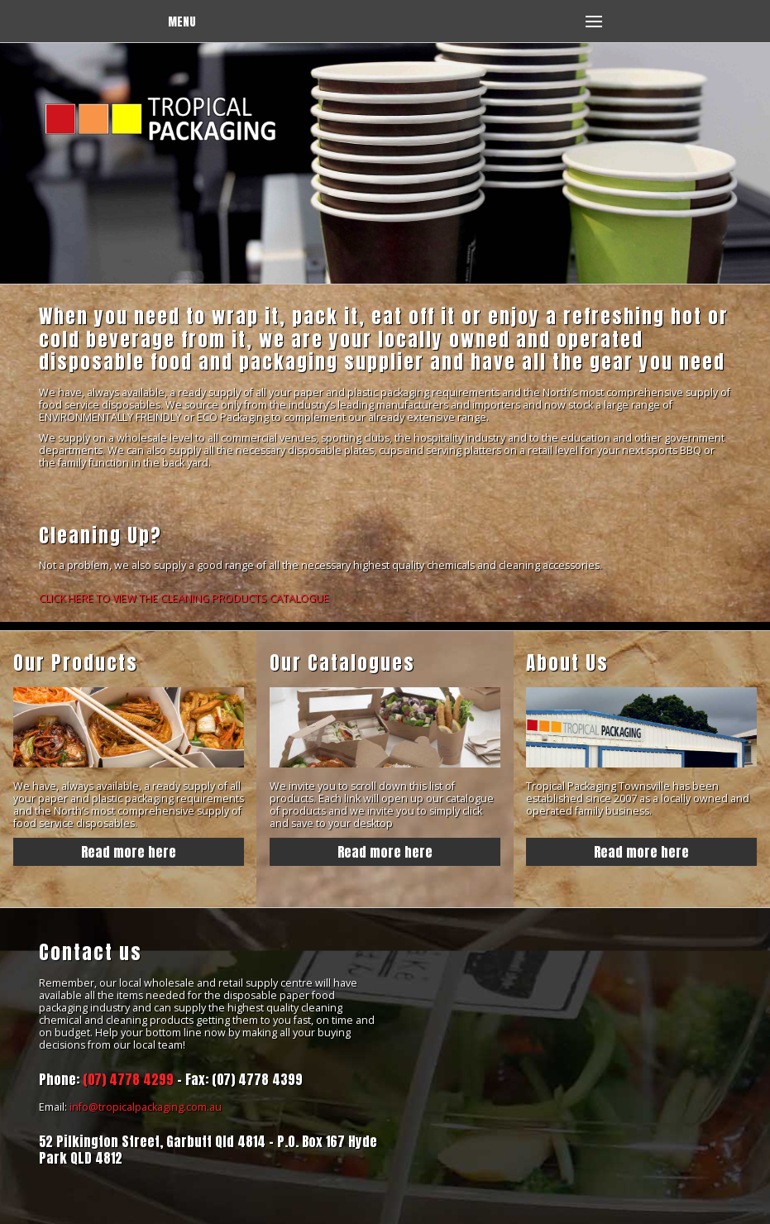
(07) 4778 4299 (128, 1079)
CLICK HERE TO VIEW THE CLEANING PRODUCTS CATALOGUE (184, 598)
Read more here (128, 852)
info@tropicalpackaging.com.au (145, 1107)
